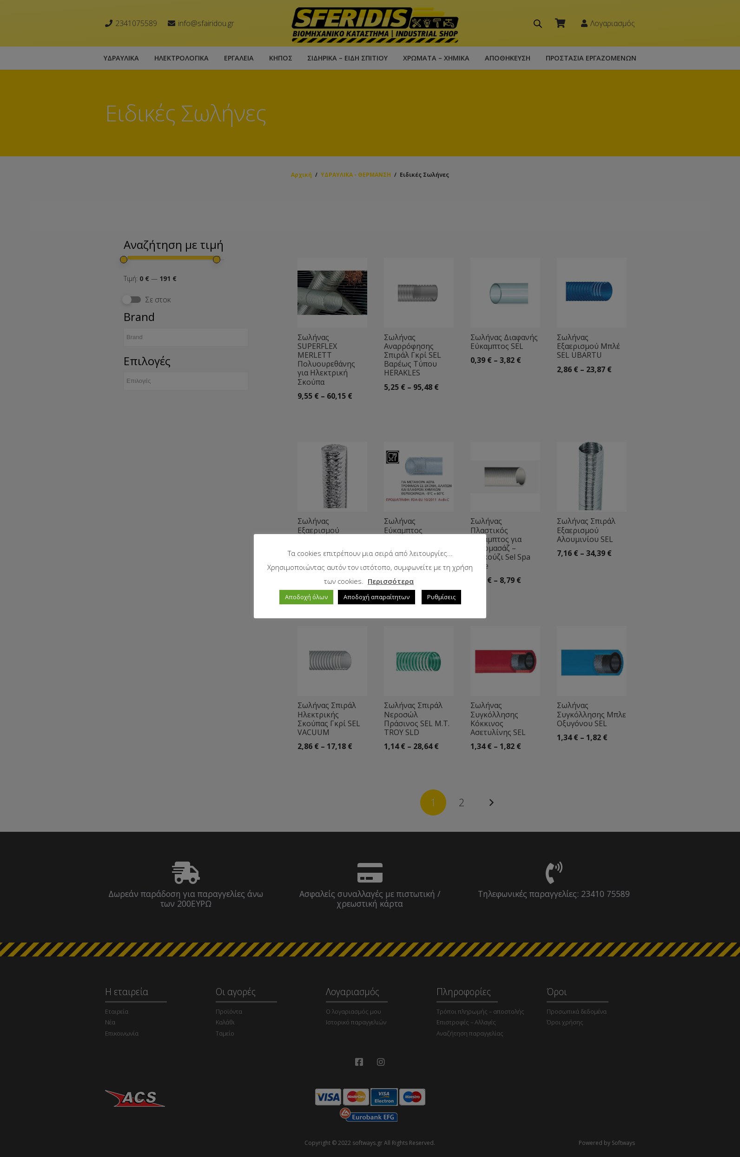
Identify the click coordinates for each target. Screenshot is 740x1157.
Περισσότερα (391, 581)
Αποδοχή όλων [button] (306, 597)
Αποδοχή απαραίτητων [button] (377, 597)
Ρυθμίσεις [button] (441, 597)
